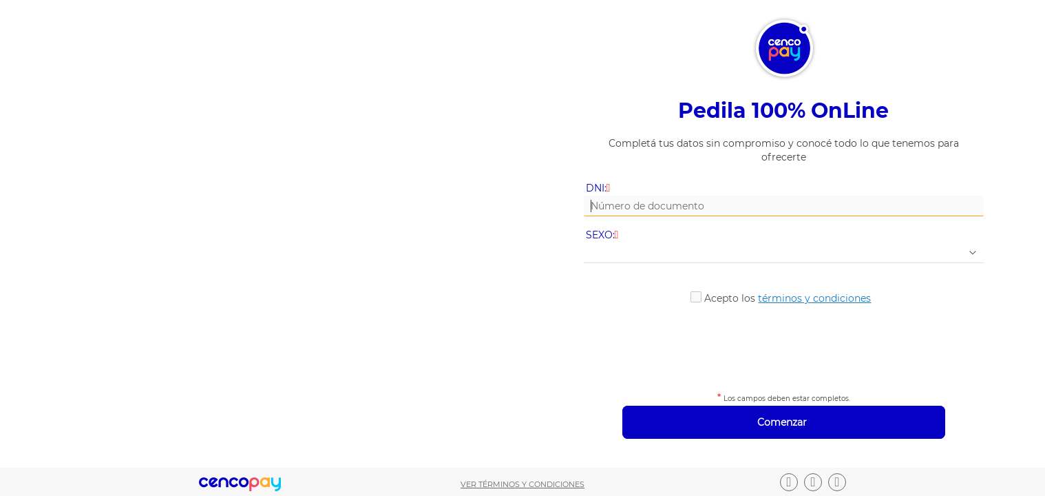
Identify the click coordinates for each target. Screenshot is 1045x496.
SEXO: (603, 235)
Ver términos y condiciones (522, 484)
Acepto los (787, 298)
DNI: (599, 188)
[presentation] (783, 346)
